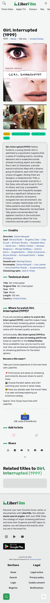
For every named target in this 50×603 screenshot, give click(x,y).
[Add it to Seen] (36, 435)
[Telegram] (14, 450)
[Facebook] (35, 450)
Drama (6, 134)
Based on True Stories (21, 134)
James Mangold (21, 236)
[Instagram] (6, 536)
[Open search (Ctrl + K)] (6, 596)
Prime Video (7, 9)
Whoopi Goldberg (23, 249)
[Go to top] (43, 596)
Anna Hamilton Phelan (16, 267)
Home (13, 572)
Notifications (36, 588)
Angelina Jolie (32, 239)
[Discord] (21, 450)
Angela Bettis (18, 252)
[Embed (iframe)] (25, 457)
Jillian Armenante (36, 252)
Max (42, 9)
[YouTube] (25, 117)
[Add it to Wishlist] (13, 435)
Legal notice (36, 572)
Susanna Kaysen (38, 267)
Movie (13, 39)
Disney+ (33, 9)
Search (13, 577)
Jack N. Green (28, 271)
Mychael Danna (24, 261)
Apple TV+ (21, 9)
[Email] (41, 450)
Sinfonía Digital (35, 559)
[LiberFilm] (25, 3)
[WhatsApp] (8, 450)
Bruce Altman (10, 255)
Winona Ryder (15, 239)
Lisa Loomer (40, 264)
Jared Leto (10, 246)
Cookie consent (37, 582)
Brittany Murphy (20, 243)
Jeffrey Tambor (26, 246)
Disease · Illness (38, 134)
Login (13, 582)
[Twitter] (28, 450)
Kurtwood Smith (27, 255)
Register (13, 588)
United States (36, 39)
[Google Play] (14, 536)
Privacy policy (37, 577)
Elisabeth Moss (38, 243)
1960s (6, 138)
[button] (4, 3)
